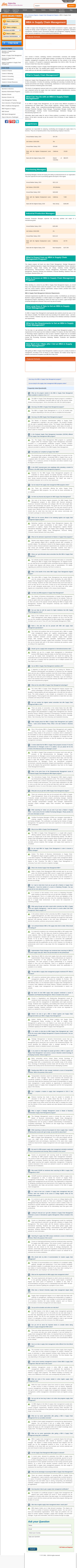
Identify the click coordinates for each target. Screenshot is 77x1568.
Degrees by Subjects (6, 10)
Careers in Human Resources (10, 82)
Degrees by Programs (16, 10)
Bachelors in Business (8, 88)
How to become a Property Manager (11, 103)
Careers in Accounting (8, 76)
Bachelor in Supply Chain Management (8, 52)
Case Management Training (9, 100)
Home (26, 15)
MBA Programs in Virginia (9, 108)
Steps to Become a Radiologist (10, 117)
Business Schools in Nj (8, 97)
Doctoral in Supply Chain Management (8, 59)
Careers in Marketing (7, 73)
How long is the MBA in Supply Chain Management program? (45, 379)
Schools (25, 10)
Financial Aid (52, 10)
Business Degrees (33, 15)
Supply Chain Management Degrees (49, 15)
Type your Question (50, 1540)
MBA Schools (5, 111)
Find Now (11, 43)
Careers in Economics (8, 79)
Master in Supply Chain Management (12, 55)
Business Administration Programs (11, 91)
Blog (71, 10)
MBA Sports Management (9, 114)
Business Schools (6, 94)
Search (71, 5)
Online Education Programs (12, 4)
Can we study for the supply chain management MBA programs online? (47, 383)
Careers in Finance (7, 70)
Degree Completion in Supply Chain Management (11, 63)
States (34, 10)
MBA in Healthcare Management (10, 105)
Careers (43, 10)
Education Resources (62, 10)
